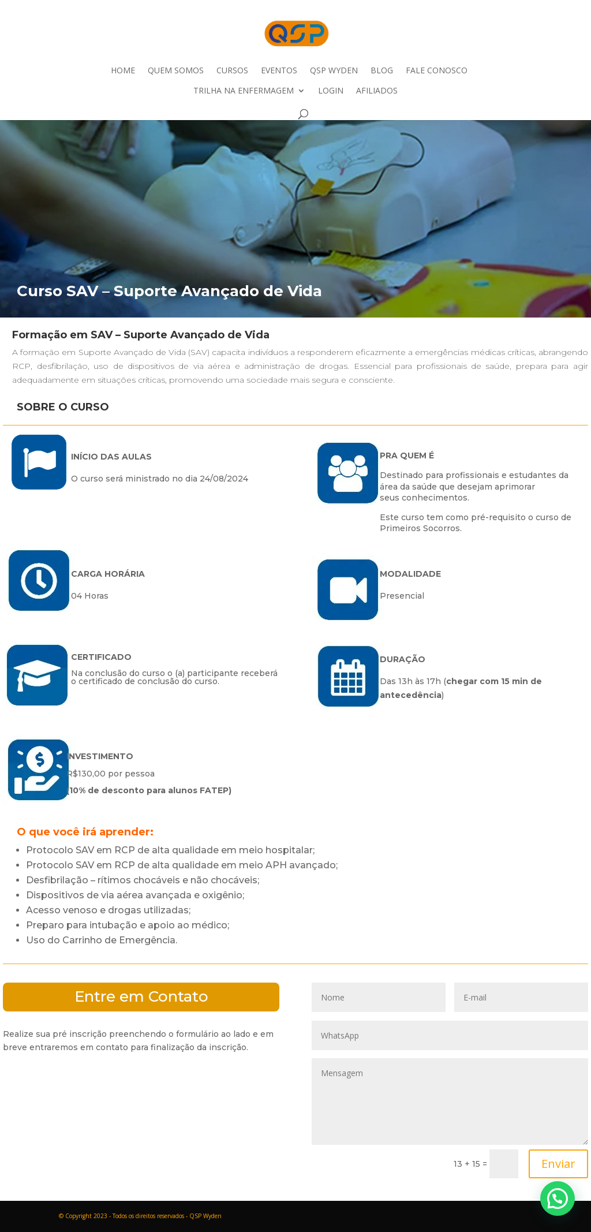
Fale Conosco (436, 71)
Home (123, 71)
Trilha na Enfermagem (243, 91)
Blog (382, 71)
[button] (557, 1198)
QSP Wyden (334, 71)
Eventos (279, 71)
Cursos (232, 71)
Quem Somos (176, 71)
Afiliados (377, 91)
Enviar (558, 1163)
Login (330, 91)
